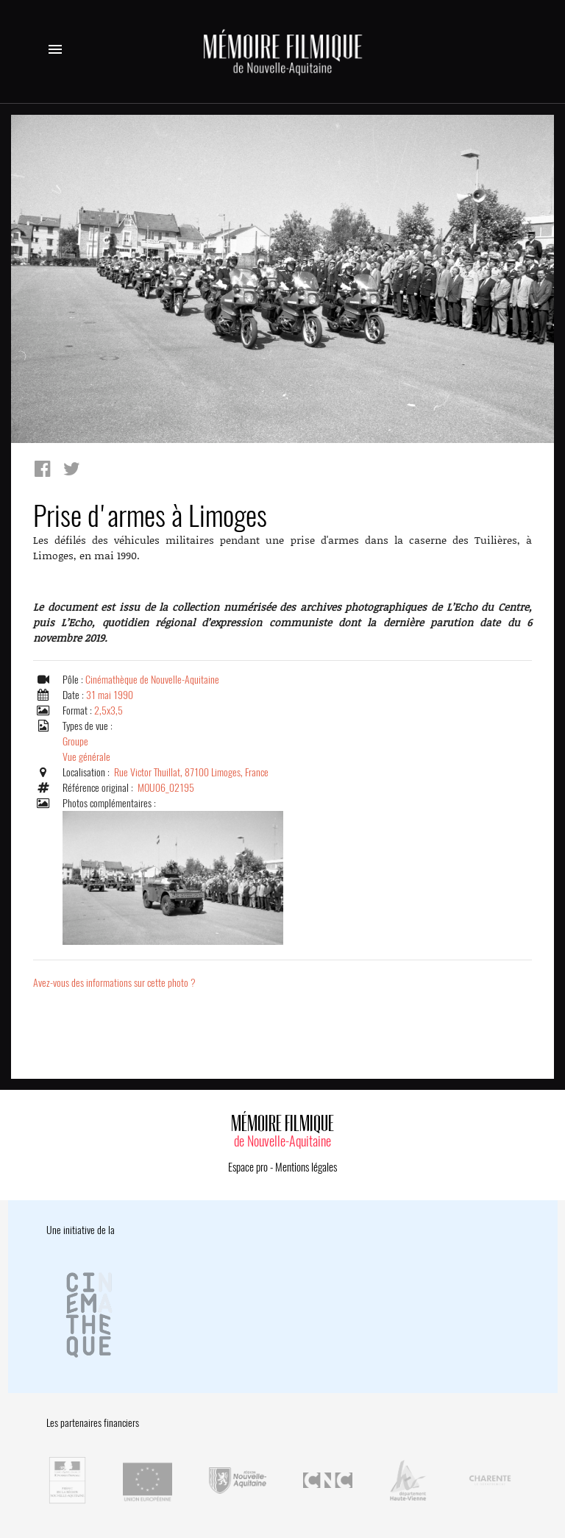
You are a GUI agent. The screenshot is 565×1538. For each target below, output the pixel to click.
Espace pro (248, 1167)
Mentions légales (306, 1167)
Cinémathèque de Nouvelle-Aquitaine (152, 680)
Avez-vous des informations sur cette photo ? (114, 983)
